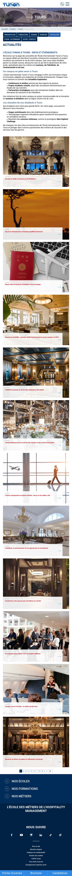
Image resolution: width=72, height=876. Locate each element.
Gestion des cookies (36, 855)
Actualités (54, 35)
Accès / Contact (29, 39)
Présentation (9, 35)
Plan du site (36, 846)
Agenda (34, 35)
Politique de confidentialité (36, 852)
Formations (23, 35)
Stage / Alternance (12, 39)
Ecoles (13, 29)
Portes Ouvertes (12, 873)
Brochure (36, 873)
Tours (20, 29)
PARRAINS (43, 35)
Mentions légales (36, 849)
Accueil (5, 29)
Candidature (59, 873)
